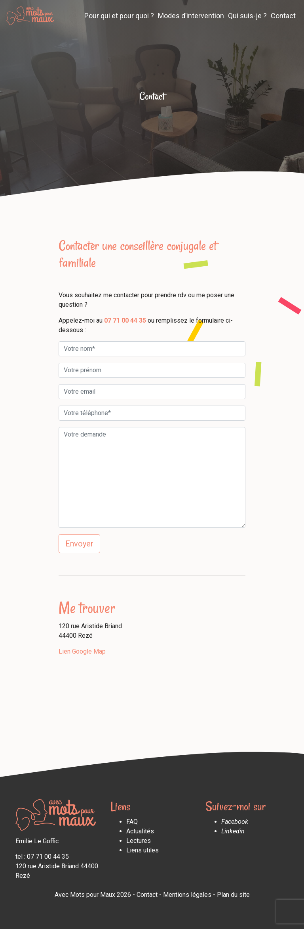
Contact (283, 16)
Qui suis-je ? (247, 16)
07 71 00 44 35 (125, 320)
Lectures (138, 840)
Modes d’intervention (191, 16)
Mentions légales (187, 894)
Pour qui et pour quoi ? (119, 16)
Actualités (140, 831)
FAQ (132, 821)
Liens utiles (142, 850)
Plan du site (233, 894)
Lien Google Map (82, 651)
